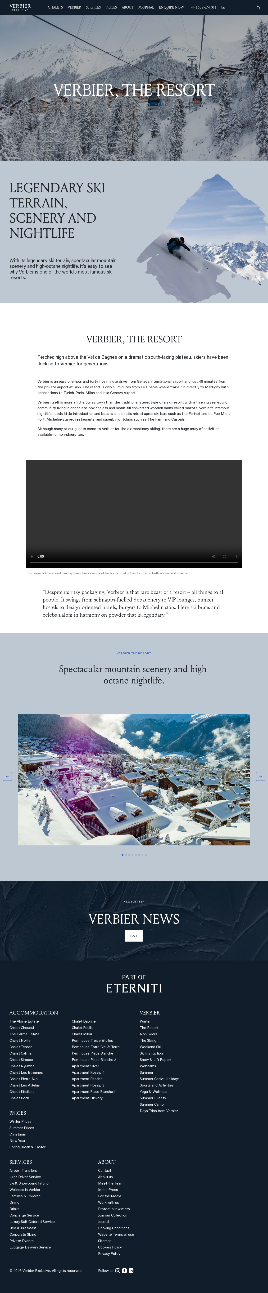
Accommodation (33, 1012)
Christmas (17, 1134)
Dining (14, 1203)
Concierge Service (24, 1215)
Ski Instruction (151, 1053)
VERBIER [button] (74, 7)
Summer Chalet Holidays (160, 1079)
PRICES (17, 1112)
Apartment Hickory (87, 1098)
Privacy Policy (109, 1254)
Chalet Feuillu (82, 1028)
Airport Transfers (23, 1171)
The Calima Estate (24, 1034)
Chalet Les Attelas (24, 1085)
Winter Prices (20, 1122)
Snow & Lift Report (155, 1060)
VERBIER (150, 1012)
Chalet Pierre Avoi (23, 1079)
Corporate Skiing (22, 1235)
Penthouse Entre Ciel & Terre (96, 1047)
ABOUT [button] (127, 7)
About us (105, 1177)
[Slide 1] (122, 855)
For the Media (109, 1196)
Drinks (14, 1209)
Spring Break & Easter (27, 1147)
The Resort (149, 1028)
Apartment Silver (85, 1066)
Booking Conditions (113, 1228)
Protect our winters (114, 1209)
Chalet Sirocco (21, 1060)
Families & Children (25, 1196)
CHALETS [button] (55, 7)
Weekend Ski (150, 1047)
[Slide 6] (139, 855)
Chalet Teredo (20, 1047)
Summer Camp (152, 1105)
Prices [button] (111, 7)
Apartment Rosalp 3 (88, 1085)
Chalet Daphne (84, 1022)
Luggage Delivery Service (30, 1247)
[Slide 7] (142, 855)
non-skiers (67, 435)
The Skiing (148, 1041)
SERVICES (20, 1161)
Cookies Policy (110, 1247)
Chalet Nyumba (21, 1066)
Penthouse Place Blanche (92, 1053)
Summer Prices (21, 1128)
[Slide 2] (126, 855)
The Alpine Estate (24, 1022)
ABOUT (106, 1161)
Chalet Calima (20, 1053)
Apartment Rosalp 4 (88, 1073)
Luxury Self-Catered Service (32, 1222)
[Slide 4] (132, 855)
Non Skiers (148, 1034)
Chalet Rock (19, 1098)
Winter (145, 1022)
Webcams (148, 1066)
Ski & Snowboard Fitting (29, 1183)
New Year (17, 1141)
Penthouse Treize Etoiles (92, 1041)
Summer (146, 1073)
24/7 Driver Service (25, 1177)
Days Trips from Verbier (159, 1111)
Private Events (21, 1241)
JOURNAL (146, 7)
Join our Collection (112, 1215)
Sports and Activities (157, 1085)
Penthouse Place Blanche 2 (94, 1060)
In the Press (108, 1190)
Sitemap (105, 1241)
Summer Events (153, 1098)
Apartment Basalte (87, 1079)
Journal (103, 1222)
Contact (104, 1171)
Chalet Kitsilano (22, 1092)
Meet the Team (110, 1183)
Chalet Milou (82, 1034)
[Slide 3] (129, 855)
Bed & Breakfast (22, 1228)
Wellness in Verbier (24, 1190)
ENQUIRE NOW (171, 7)
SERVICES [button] (93, 7)
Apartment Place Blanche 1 (93, 1092)
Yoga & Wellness (153, 1092)
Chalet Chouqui (21, 1028)
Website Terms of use (116, 1235)
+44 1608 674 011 (203, 7)
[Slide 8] (146, 855)
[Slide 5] (136, 855)
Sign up (134, 936)
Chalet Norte (20, 1041)
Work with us (108, 1203)
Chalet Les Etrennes (26, 1073)
